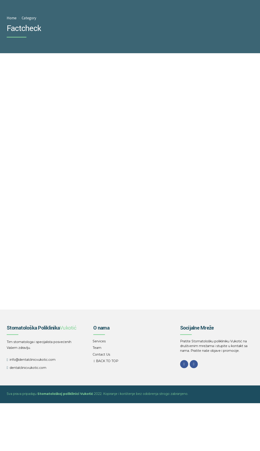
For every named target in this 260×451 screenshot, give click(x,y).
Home (12, 18)
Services (99, 341)
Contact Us (101, 354)
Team (97, 348)
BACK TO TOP (107, 361)
